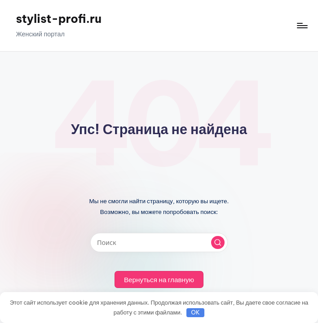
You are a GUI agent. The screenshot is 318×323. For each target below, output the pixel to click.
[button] (218, 242)
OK (195, 312)
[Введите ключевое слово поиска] (158, 242)
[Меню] (301, 25)
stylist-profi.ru (59, 19)
